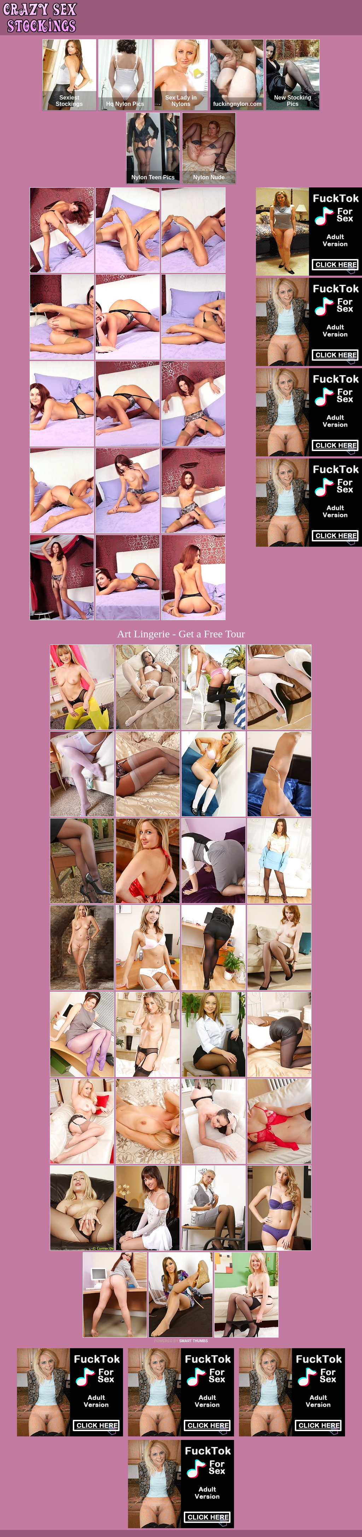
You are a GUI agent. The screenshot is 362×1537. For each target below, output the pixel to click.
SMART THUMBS (193, 1341)
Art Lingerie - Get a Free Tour (181, 634)
